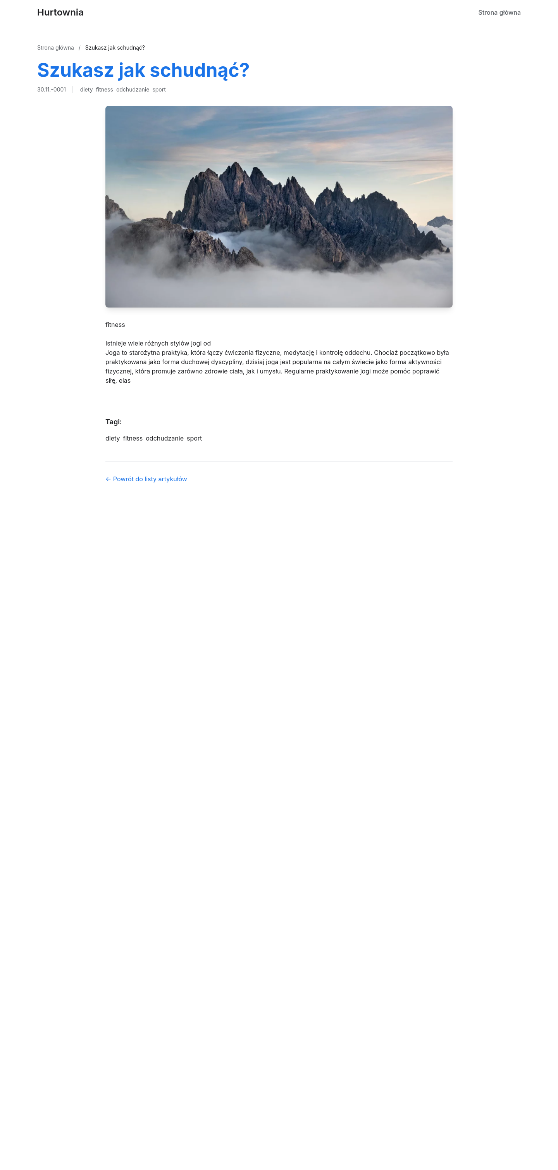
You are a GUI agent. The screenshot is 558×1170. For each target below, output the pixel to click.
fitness (104, 89)
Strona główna (499, 12)
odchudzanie (133, 89)
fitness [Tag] (133, 438)
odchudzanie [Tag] (165, 438)
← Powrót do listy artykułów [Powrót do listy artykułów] (146, 479)
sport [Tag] (194, 438)
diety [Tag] (112, 438)
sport (158, 89)
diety (86, 89)
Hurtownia (60, 12)
